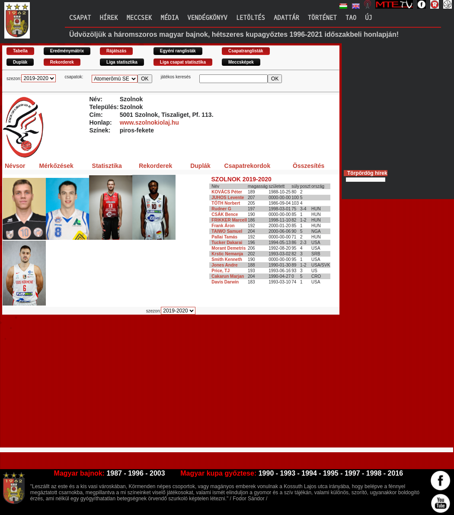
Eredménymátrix (67, 50)
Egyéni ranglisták (178, 50)
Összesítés (308, 165)
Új (368, 18)
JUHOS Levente (227, 197)
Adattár (286, 18)
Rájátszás (116, 50)
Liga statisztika (121, 62)
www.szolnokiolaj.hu (149, 122)
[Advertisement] (141, 384)
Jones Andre (224, 265)
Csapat (80, 18)
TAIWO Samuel (226, 231)
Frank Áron (222, 225)
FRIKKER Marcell (229, 220)
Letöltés (250, 18)
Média (169, 18)
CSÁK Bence (224, 214)
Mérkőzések (56, 165)
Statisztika (107, 165)
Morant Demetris (228, 248)
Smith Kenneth (226, 259)
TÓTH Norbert (225, 203)
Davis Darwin (225, 282)
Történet (322, 18)
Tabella (20, 50)
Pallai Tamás (224, 237)
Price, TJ (220, 270)
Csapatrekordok (247, 165)
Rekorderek (62, 62)
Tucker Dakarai (226, 242)
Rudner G (221, 208)
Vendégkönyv (207, 18)
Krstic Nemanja (227, 253)
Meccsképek (241, 62)
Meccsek (139, 18)
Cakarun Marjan (227, 276)
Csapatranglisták (245, 50)
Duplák (20, 62)
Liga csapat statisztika (183, 62)
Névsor (15, 165)
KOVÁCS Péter (226, 192)
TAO (350, 18)
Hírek (108, 18)
